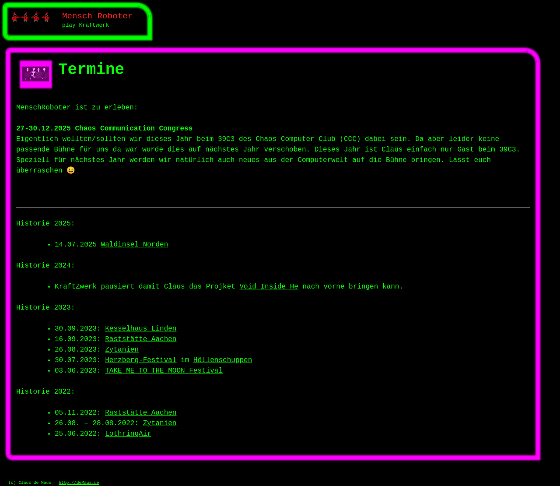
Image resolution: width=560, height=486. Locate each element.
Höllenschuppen (222, 360)
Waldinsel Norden (134, 245)
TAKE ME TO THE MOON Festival (164, 371)
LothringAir (128, 434)
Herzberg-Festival (140, 360)
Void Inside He (268, 287)
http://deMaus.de (79, 483)
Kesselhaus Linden (140, 329)
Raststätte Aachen (140, 339)
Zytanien (122, 350)
